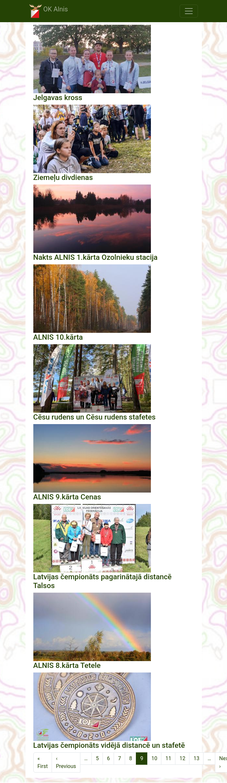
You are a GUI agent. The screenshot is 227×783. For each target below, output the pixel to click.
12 (182, 758)
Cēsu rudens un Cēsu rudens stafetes (94, 417)
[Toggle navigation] (189, 11)
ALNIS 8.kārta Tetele (67, 665)
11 (168, 758)
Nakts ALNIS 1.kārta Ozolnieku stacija (95, 257)
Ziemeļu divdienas (63, 177)
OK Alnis (48, 11)
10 (154, 758)
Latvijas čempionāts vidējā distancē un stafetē (109, 745)
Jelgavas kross (57, 97)
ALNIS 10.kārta (58, 337)
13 (196, 758)
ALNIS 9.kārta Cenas (67, 497)
